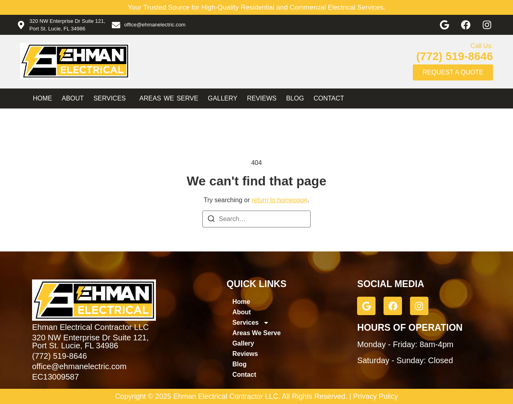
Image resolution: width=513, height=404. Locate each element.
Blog (295, 98)
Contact (328, 98)
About (73, 98)
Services (111, 98)
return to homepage (280, 200)
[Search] (211, 220)
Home (42, 98)
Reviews (262, 98)
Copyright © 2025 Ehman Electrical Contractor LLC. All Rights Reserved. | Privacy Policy (256, 396)
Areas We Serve (168, 98)
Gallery (223, 98)
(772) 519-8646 (454, 56)
